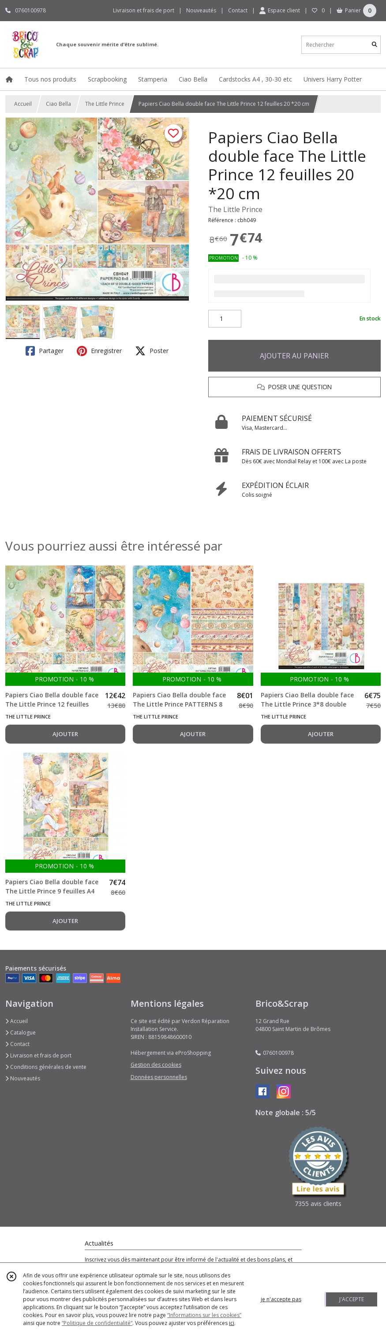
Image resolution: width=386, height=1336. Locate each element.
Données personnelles (159, 1077)
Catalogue (20, 1032)
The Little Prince (104, 104)
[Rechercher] (374, 44)
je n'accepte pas (281, 1299)
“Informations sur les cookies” (204, 1315)
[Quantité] (224, 318)
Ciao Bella (58, 104)
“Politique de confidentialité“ (97, 1323)
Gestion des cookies (156, 1064)
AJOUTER (65, 734)
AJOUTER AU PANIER (294, 356)
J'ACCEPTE (351, 1299)
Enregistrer (99, 351)
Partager (45, 351)
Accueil (23, 104)
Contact (237, 10)
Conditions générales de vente (45, 1067)
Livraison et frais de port (38, 1055)
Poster (152, 351)
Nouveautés (22, 1078)
